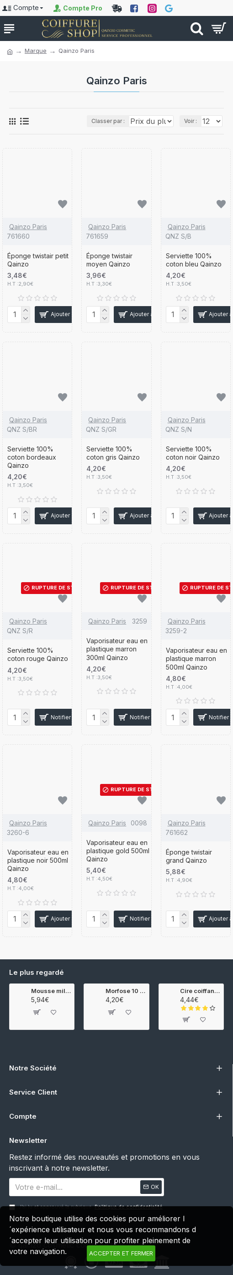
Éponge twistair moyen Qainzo (109, 269)
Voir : (222, 130)
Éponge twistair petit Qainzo (38, 269)
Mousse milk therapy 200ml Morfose (51, 991)
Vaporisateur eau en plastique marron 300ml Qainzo (117, 658)
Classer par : (35, 130)
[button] (109, 1036)
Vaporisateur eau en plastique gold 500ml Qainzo (117, 860)
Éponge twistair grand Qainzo (189, 865)
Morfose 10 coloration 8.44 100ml (125, 991)
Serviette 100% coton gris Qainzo (113, 462)
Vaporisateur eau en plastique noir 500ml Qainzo (38, 869)
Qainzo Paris (28, 236)
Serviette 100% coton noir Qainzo (193, 462)
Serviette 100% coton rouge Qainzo (37, 663)
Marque (36, 50)
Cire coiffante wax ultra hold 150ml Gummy (200, 991)
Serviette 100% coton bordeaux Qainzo (31, 466)
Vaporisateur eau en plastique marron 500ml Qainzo (196, 667)
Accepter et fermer (121, 1253)
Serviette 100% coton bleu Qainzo (194, 269)
